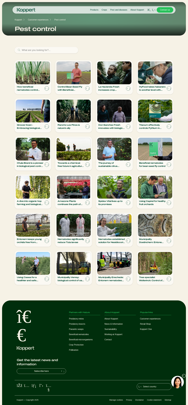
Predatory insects (77, 324)
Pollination (73, 350)
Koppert (18, 20)
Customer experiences (38, 20)
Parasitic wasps (76, 329)
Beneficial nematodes (79, 334)
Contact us (165, 10)
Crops (104, 10)
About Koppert (137, 10)
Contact (108, 339)
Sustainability (110, 329)
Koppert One (146, 329)
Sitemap (168, 400)
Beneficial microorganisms (81, 339)
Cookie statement (154, 400)
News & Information (113, 324)
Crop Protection (76, 345)
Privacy (129, 400)
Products (94, 10)
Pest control (60, 20)
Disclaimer (139, 400)
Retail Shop (145, 324)
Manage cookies (116, 400)
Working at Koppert (113, 334)
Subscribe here (49, 371)
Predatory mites (76, 319)
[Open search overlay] (149, 10)
